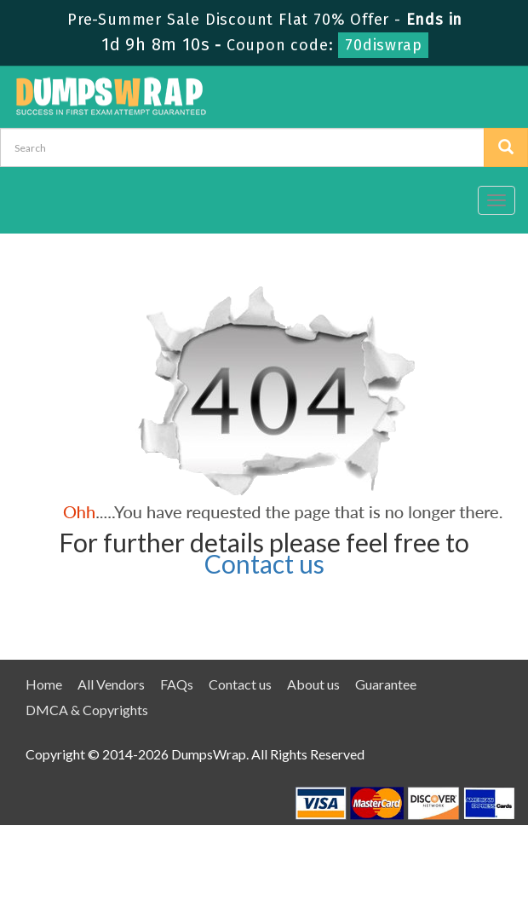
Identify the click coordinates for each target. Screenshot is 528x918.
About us (313, 684)
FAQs (176, 684)
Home (44, 684)
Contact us (264, 563)
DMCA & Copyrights (87, 709)
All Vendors (111, 684)
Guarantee (385, 684)
